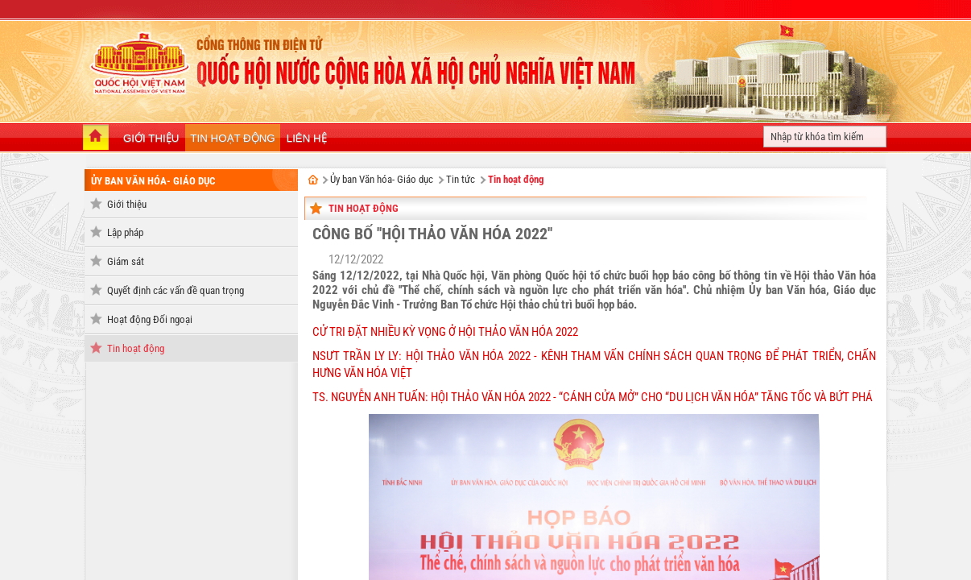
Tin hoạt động (135, 348)
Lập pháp (125, 232)
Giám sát (125, 261)
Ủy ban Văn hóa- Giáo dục (153, 181)
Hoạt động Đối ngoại (149, 319)
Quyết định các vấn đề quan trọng (175, 290)
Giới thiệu (127, 204)
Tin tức (460, 179)
